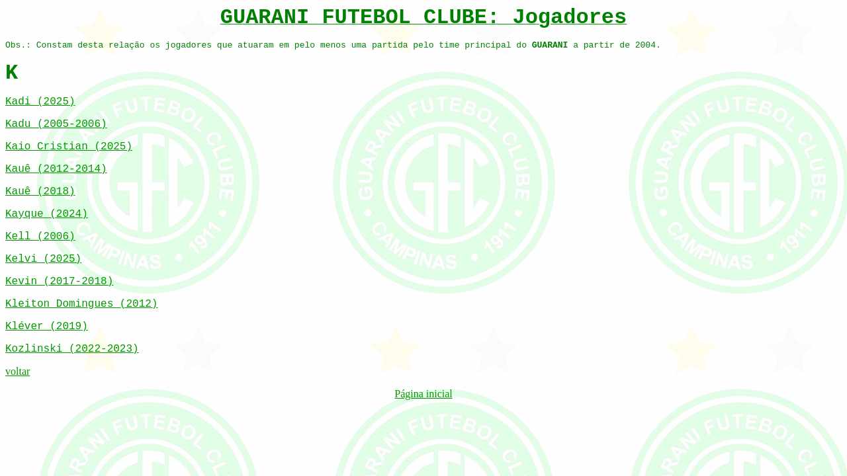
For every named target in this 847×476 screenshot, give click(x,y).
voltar (17, 371)
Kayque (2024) (46, 214)
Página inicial (423, 393)
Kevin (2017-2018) (59, 282)
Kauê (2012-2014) (56, 169)
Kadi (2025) (40, 102)
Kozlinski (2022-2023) (72, 349)
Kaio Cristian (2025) (68, 147)
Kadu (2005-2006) (56, 124)
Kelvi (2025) (43, 259)
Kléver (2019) (46, 327)
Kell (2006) (40, 237)
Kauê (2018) (40, 192)
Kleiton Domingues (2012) (81, 304)
